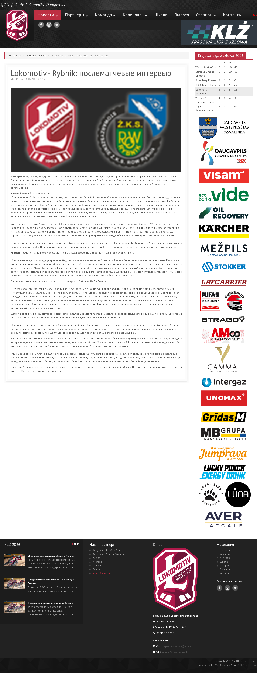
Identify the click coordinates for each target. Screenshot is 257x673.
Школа (160, 15)
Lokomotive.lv (17, 25)
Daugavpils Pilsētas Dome (107, 550)
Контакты (232, 15)
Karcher (96, 569)
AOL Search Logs (247, 664)
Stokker (96, 565)
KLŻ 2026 (225, 557)
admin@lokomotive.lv (175, 651)
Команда (105, 15)
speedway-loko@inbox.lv (179, 646)
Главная (16, 55)
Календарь (135, 15)
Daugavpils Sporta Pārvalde (108, 554)
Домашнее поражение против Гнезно (50, 603)
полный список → (103, 573)
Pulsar (96, 557)
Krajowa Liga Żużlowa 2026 (221, 55)
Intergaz (97, 561)
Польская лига (38, 55)
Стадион (206, 15)
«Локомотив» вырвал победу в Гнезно (51, 555)
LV (252, 25)
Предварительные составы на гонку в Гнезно (51, 581)
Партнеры (76, 15)
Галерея (181, 15)
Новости (48, 15)
